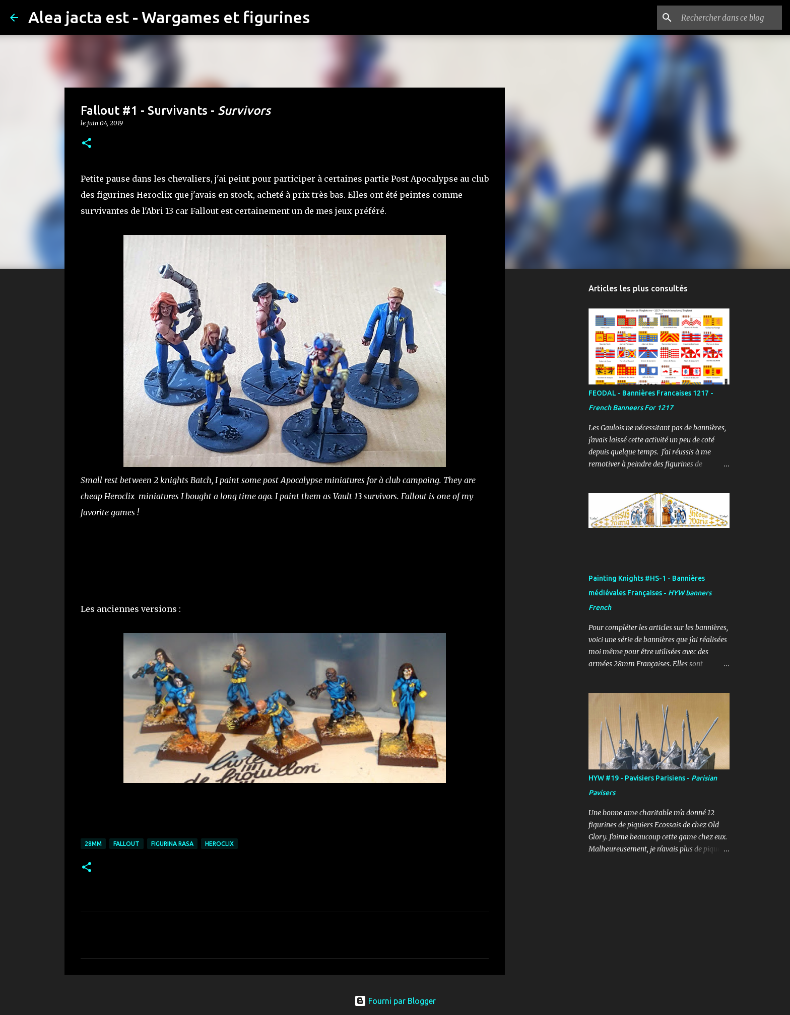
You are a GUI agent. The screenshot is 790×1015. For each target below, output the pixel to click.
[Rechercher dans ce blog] (729, 18)
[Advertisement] (556, 435)
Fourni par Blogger (395, 1000)
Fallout (126, 843)
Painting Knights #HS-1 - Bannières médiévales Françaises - (649, 592)
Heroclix (219, 843)
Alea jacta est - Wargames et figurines (169, 17)
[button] (87, 143)
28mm (93, 843)
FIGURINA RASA (172, 843)
